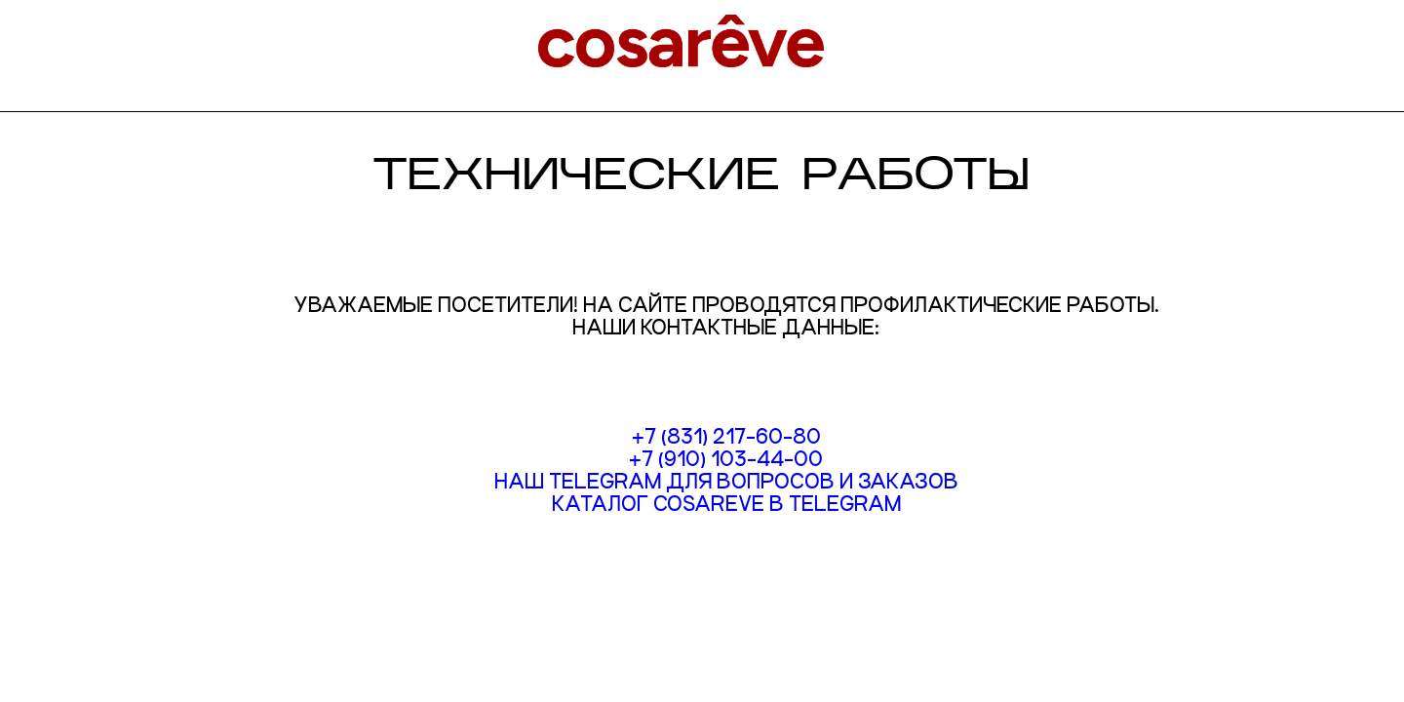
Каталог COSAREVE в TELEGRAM (726, 503)
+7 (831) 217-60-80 (726, 436)
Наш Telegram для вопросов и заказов (726, 481)
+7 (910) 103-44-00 (726, 459)
